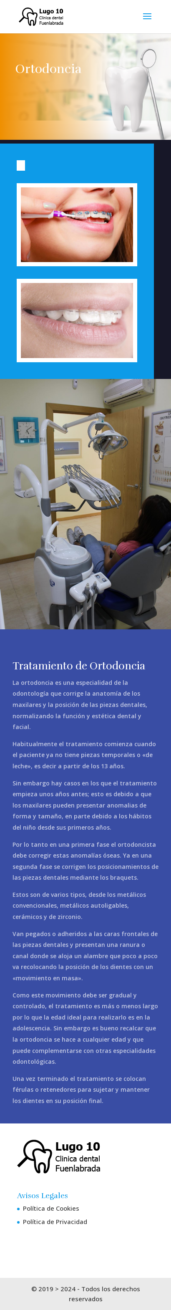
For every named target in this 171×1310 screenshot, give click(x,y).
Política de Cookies (51, 1208)
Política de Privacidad (55, 1221)
